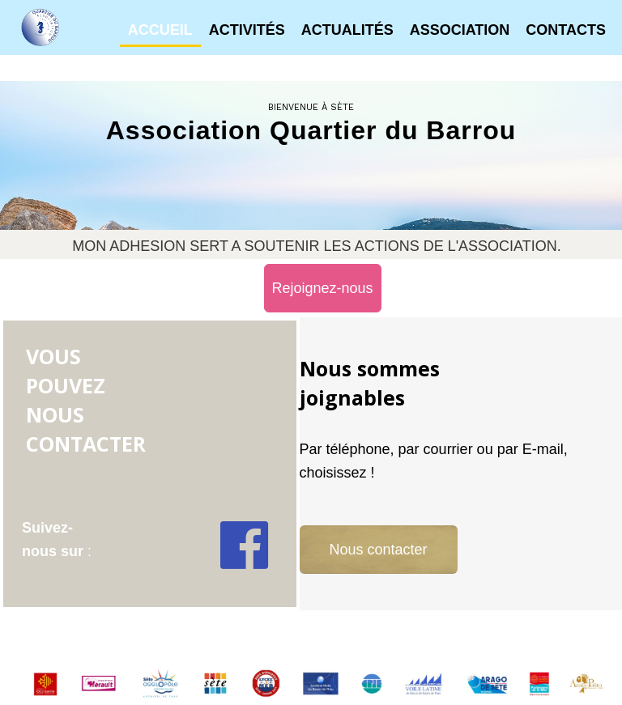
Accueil (160, 30)
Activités (247, 30)
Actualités (347, 30)
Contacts (566, 30)
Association (460, 30)
